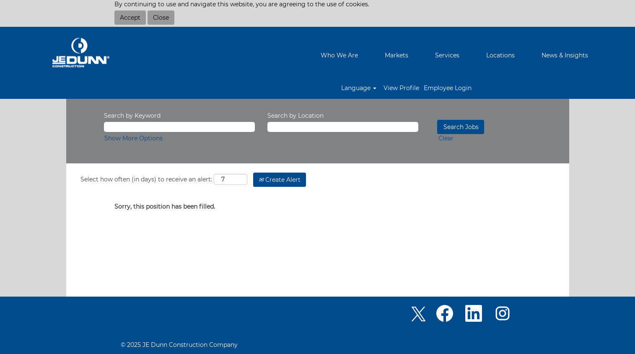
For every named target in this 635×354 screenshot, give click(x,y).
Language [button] (358, 88)
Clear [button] (446, 138)
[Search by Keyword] (179, 127)
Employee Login (448, 88)
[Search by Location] (342, 127)
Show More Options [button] (133, 138)
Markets (396, 55)
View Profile (401, 88)
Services (447, 55)
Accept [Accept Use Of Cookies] (130, 17)
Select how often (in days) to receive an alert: (146, 179)
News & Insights (565, 55)
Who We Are (339, 55)
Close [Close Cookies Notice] (161, 17)
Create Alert (280, 179)
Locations (500, 55)
